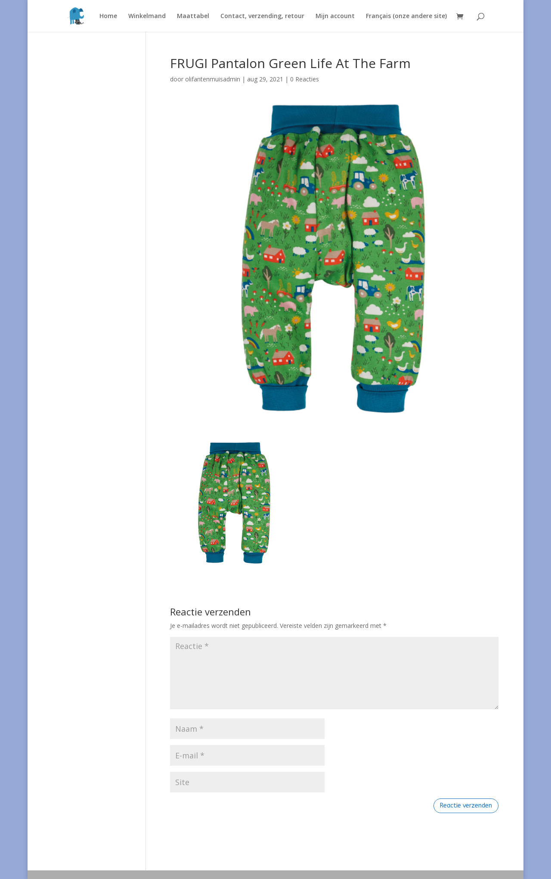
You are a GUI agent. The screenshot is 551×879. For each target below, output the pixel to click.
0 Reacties (304, 79)
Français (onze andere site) (406, 16)
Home (108, 16)
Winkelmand (147, 16)
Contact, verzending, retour (262, 16)
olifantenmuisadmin (212, 79)
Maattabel (193, 16)
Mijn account (335, 16)
